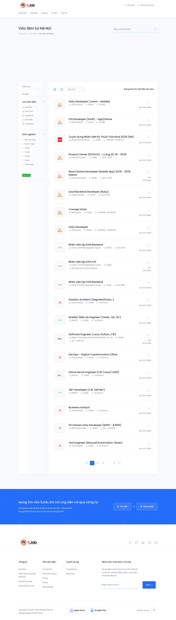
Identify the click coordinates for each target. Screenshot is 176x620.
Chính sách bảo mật (26, 586)
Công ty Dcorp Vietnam (79, 140)
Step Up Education (77, 158)
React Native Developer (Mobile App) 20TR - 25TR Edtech (100, 173)
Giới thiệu (22, 569)
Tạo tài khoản (71, 569)
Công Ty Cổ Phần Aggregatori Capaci (85, 248)
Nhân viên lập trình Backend (86, 244)
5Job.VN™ (30, 610)
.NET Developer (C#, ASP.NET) (87, 389)
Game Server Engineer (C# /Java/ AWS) (94, 372)
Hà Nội (89, 105)
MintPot (73, 320)
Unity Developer (78, 227)
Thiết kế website (25, 613)
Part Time (29, 111)
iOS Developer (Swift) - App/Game (90, 119)
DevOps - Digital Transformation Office (93, 354)
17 (114, 463)
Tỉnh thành (32, 34)
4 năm (27, 156)
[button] (75, 89)
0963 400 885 (47, 587)
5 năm (27, 160)
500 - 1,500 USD (107, 428)
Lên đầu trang (147, 610)
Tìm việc (123, 506)
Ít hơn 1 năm (30, 144)
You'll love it (102, 303)
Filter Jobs (26, 175)
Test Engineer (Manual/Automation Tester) (96, 442)
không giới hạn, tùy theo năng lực (83, 268)
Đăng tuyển (148, 506)
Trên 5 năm (29, 164)
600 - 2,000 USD (76, 341)
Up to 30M (119, 285)
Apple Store (79, 610)
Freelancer (29, 115)
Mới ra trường (30, 140)
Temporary (29, 124)
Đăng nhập (70, 574)
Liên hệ (64, 13)
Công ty (44, 13)
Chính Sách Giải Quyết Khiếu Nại (27, 575)
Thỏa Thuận (103, 195)
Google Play (100, 610)
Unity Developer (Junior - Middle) (89, 101)
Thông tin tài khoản (147, 5)
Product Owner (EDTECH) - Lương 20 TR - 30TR (97, 154)
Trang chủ (23, 13)
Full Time (28, 107)
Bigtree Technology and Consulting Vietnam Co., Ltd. (91, 337)
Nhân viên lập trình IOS (82, 261)
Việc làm (34, 13)
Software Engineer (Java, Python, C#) (92, 334)
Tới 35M (100, 105)
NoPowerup (75, 212)
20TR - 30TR (105, 158)
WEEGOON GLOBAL (78, 428)
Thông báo (130, 5)
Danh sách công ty (49, 574)
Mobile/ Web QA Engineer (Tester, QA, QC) (95, 317)
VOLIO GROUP (76, 105)
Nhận (149, 585)
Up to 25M (119, 248)
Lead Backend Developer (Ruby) (89, 191)
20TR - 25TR (105, 178)
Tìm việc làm (47, 569)
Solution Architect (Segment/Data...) (91, 299)
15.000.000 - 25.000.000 (105, 212)
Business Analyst (79, 407)
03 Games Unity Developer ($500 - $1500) (95, 425)
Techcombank (76, 303)
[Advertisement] (88, 54)
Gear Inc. (73, 375)
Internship (29, 120)
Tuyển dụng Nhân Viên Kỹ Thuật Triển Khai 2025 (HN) (101, 136)
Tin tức (54, 13)
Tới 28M (100, 122)
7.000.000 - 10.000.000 (113, 140)
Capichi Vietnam (77, 195)
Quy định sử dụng (25, 581)
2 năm (27, 148)
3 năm (27, 152)
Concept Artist (78, 209)
